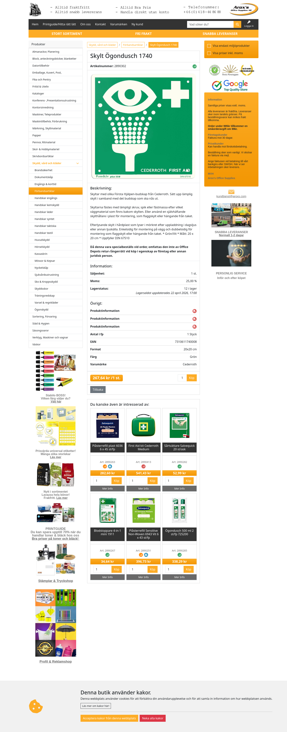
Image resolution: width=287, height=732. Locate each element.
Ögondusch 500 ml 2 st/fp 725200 (179, 532)
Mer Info (107, 488)
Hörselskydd (42, 247)
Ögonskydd (41, 309)
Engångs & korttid (45, 184)
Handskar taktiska (45, 226)
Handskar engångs (46, 198)
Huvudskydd (42, 240)
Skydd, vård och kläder (102, 45)
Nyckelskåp (41, 267)
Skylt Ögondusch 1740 (163, 45)
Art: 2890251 (143, 550)
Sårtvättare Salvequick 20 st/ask (179, 447)
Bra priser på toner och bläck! (55, 539)
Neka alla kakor (152, 718)
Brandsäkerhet (43, 170)
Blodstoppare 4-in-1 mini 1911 (107, 532)
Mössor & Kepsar (45, 260)
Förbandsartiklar (45, 191)
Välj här (56, 401)
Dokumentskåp (44, 177)
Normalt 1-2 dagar (231, 235)
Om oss (85, 24)
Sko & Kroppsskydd (46, 281)
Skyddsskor (41, 288)
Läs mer (55, 457)
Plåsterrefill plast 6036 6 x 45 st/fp (107, 447)
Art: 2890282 (179, 462)
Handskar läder (44, 212)
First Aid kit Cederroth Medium (143, 447)
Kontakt (100, 24)
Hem (35, 24)
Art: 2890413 (143, 462)
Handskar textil (44, 233)
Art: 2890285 (179, 550)
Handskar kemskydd (47, 205)
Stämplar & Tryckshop (55, 581)
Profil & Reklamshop (56, 661)
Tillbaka (98, 390)
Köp (116, 481)
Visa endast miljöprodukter (231, 46)
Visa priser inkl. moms (228, 53)
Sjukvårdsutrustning (47, 274)
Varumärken (118, 24)
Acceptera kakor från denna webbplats (109, 718)
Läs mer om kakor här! (95, 706)
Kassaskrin (41, 253)
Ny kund (137, 24)
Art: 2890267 (107, 550)
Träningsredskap (45, 295)
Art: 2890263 (107, 462)
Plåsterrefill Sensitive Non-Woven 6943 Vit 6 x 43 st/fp (143, 534)
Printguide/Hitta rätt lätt (59, 24)
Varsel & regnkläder (46, 302)
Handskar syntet (44, 219)
